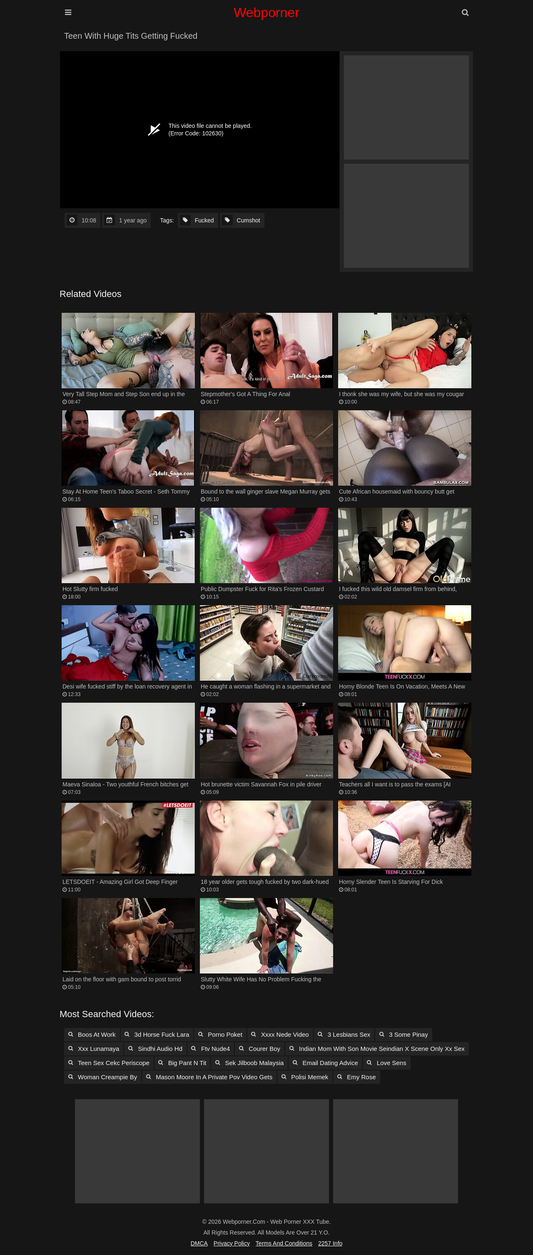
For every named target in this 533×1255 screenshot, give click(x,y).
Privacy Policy (232, 1243)
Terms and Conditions (284, 1243)
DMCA (199, 1243)
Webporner (266, 12)
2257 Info (330, 1243)
